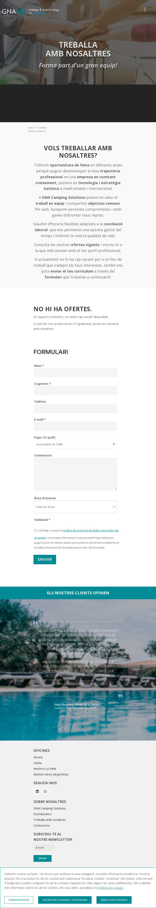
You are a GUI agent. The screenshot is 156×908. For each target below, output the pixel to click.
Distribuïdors (43, 814)
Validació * (42, 520)
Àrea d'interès (45, 498)
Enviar (45, 559)
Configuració (19, 899)
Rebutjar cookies (114, 899)
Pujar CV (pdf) (44, 437)
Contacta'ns (42, 825)
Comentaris (43, 455)
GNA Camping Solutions (50, 808)
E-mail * (40, 419)
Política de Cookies (110, 888)
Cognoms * (42, 383)
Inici (31, 127)
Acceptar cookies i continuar (64, 899)
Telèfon (40, 401)
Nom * (39, 366)
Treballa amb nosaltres (50, 820)
